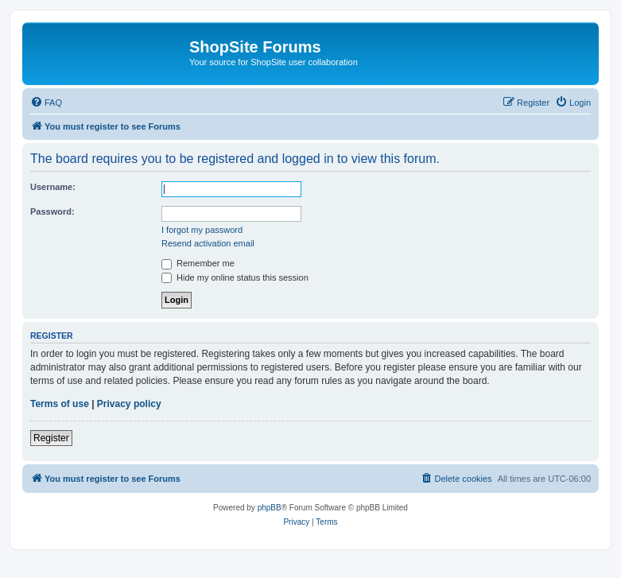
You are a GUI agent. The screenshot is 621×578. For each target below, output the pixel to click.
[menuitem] (46, 102)
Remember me (198, 263)
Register (51, 438)
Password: (52, 211)
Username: (53, 187)
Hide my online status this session (235, 277)
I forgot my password (202, 230)
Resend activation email (207, 243)
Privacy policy (129, 403)
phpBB (269, 507)
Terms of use (59, 403)
